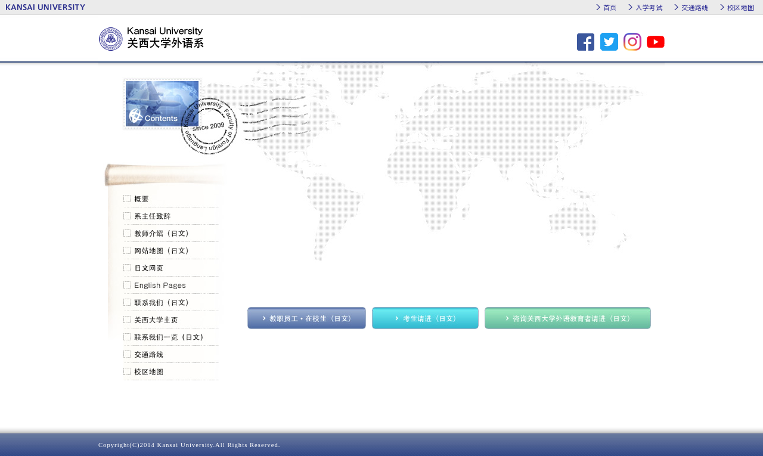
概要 (171, 198)
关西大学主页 (171, 319)
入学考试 (648, 7)
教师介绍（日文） (171, 233)
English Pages (171, 285)
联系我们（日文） (171, 302)
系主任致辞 (171, 216)
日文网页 (171, 268)
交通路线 (694, 7)
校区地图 (740, 7)
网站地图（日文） (171, 250)
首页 (609, 7)
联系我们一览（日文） (171, 337)
